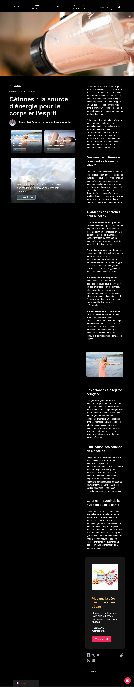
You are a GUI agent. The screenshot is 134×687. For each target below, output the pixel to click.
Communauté (52, 6)
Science (66, 6)
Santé (26, 6)
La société (76, 6)
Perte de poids (35, 6)
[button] (10, 139)
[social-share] (88, 655)
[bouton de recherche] (107, 7)
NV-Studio (86, 6)
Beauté (17, 6)
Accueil (7, 6)
